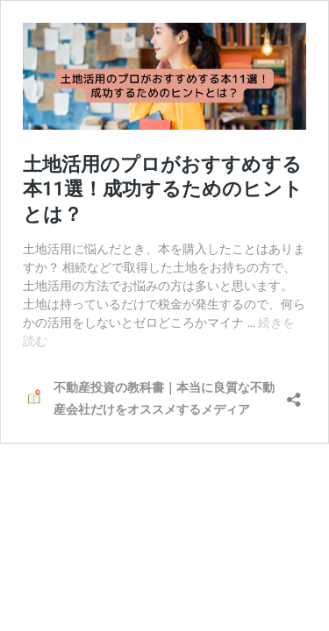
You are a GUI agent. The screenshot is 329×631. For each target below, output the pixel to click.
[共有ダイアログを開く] (294, 394)
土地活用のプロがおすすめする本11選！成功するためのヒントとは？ (163, 189)
